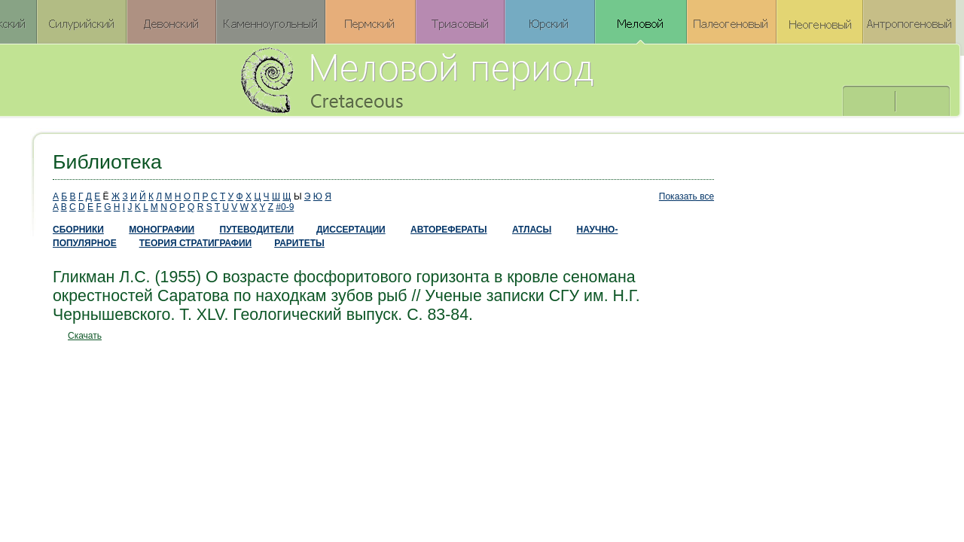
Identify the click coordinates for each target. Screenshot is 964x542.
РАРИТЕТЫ (299, 243)
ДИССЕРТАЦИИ (351, 229)
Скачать (85, 335)
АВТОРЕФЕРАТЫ (448, 229)
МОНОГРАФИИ (161, 229)
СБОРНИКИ (78, 229)
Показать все (686, 196)
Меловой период (500, 79)
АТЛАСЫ (531, 229)
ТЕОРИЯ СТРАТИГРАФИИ (195, 243)
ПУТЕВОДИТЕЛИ (257, 229)
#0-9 (285, 207)
